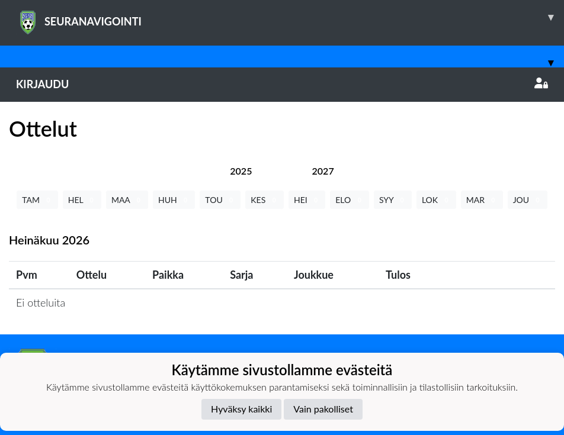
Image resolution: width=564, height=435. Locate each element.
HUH (174, 200)
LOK (436, 200)
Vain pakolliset (323, 408)
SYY (392, 200)
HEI (307, 200)
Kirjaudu (282, 84)
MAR (482, 200)
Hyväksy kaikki (241, 408)
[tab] (240, 170)
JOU (527, 200)
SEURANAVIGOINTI (290, 17)
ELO (349, 200)
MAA (127, 200)
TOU (220, 200)
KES (264, 200)
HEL (82, 200)
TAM (37, 200)
